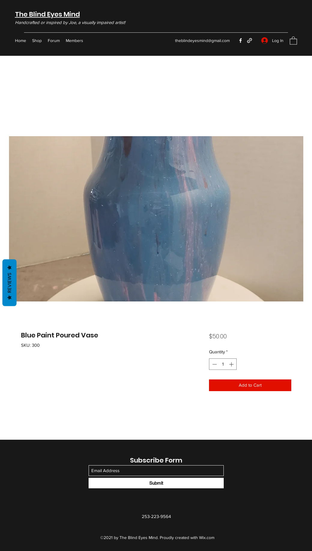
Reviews (9, 282)
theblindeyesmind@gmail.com (202, 40)
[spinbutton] (223, 364)
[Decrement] (214, 364)
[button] (293, 40)
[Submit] (156, 483)
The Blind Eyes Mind (47, 14)
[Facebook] (241, 40)
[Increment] (232, 364)
